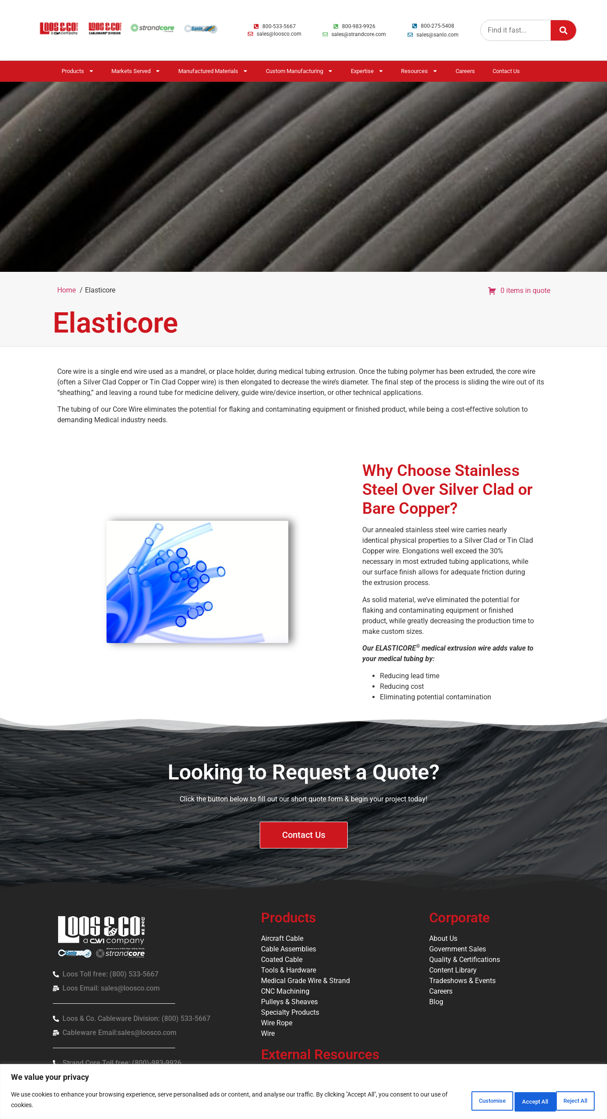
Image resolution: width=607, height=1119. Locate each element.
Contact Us (506, 71)
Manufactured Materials (213, 71)
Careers (465, 71)
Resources (419, 71)
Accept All (569, 1100)
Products (78, 71)
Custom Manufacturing (299, 71)
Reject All (512, 1100)
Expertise (367, 71)
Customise (455, 1100)
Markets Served (136, 71)
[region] (303, 1093)
